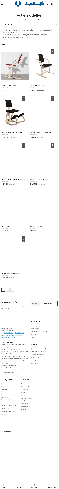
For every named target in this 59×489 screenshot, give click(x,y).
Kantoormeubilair (7, 395)
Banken (3, 384)
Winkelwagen (52, 486)
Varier (23, 392)
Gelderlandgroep (27, 387)
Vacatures (34, 363)
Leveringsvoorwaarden (38, 326)
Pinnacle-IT (17, 375)
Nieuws (33, 334)
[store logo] (29, 3)
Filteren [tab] (2, 246)
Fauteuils (4, 392)
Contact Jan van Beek (38, 352)
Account (34, 486)
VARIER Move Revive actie (10, 273)
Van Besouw (25, 401)
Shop (27, 20)
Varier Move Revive (36, 226)
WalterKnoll (25, 390)
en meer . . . (25, 409)
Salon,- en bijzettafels (8, 406)
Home (21, 20)
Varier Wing (5, 226)
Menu (19, 486)
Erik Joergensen (26, 398)
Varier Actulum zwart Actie (39, 86)
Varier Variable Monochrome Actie (13, 179)
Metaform (24, 407)
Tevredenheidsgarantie (39, 331)
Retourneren (35, 329)
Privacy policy (35, 357)
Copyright (34, 360)
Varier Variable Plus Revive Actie (12, 133)
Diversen (4, 414)
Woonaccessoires (7, 411)
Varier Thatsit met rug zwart (39, 179)
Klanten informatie (37, 355)
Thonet (23, 395)
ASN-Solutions (6, 375)
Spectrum (24, 404)
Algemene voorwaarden (39, 349)
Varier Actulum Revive (8, 86)
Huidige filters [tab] (7, 24)
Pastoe (23, 384)
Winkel (33, 337)
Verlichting (5, 408)
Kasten (3, 403)
